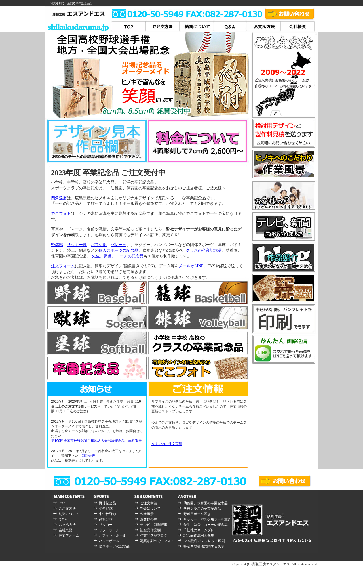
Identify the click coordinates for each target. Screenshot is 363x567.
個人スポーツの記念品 (118, 250)
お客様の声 (148, 519)
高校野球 (106, 519)
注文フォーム (63, 266)
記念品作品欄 (150, 530)
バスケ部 (99, 245)
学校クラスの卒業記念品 (202, 509)
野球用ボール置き (197, 514)
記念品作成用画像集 (198, 535)
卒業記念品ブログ (153, 535)
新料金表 (88, 456)
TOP (62, 503)
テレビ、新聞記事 (153, 525)
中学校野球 (107, 514)
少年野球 (106, 509)
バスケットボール (112, 535)
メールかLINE (191, 266)
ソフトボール (109, 530)
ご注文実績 (148, 503)
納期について (69, 514)
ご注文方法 (67, 509)
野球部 (57, 245)
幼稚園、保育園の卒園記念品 (205, 503)
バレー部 (118, 245)
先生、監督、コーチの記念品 (117, 256)
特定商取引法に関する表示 (203, 546)
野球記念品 (107, 503)
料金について (150, 509)
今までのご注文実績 (166, 444)
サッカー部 (77, 245)
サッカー (106, 525)
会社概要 (65, 530)
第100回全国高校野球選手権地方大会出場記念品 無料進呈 (96, 441)
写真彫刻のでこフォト (157, 541)
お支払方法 (67, 525)
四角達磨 (59, 198)
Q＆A (63, 519)
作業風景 (147, 514)
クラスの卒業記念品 (204, 250)
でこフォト (61, 213)
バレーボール (109, 541)
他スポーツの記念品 (114, 546)
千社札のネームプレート (202, 530)
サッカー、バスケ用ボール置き (207, 519)
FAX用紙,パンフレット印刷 (204, 541)
